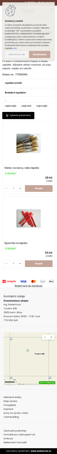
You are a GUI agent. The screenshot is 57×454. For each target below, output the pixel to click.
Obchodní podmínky (15, 430)
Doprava (8, 409)
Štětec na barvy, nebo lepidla (21, 168)
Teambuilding (11, 416)
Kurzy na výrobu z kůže (16, 413)
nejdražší (26, 105)
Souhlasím (40, 54)
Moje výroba (10, 401)
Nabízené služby (12, 397)
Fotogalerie (10, 405)
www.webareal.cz (41, 450)
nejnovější (41, 105)
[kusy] (13, 188)
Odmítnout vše (17, 54)
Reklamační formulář (15, 442)
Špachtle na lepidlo (15, 243)
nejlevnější (10, 105)
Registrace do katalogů (28, 286)
